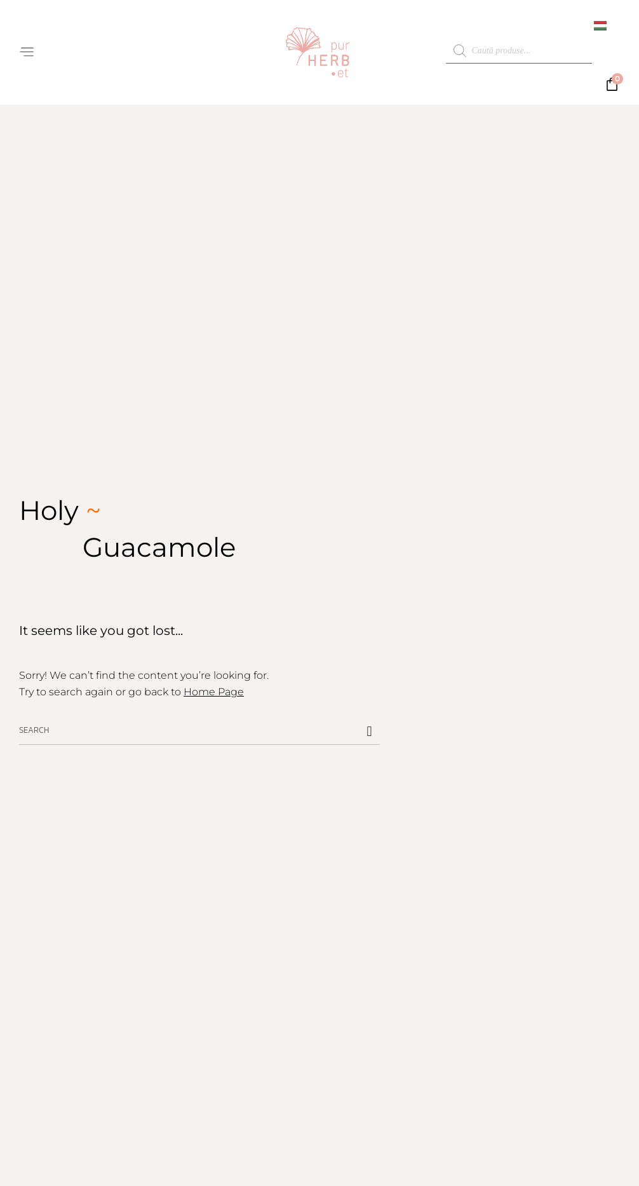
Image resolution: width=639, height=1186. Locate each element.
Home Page (214, 692)
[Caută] (370, 731)
